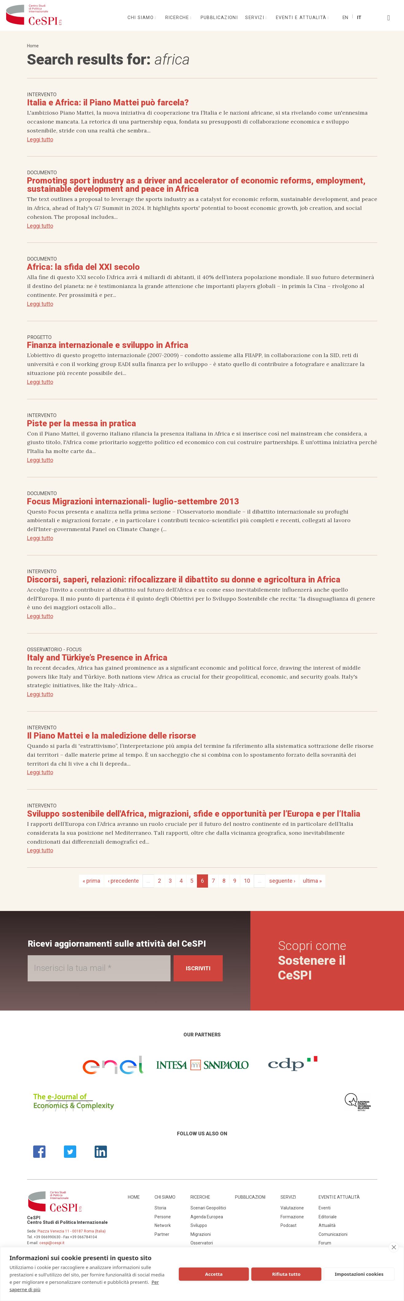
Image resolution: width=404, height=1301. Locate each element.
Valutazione (292, 1207)
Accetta (214, 1274)
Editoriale (328, 1216)
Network (163, 1225)
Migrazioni (200, 1234)
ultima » (312, 880)
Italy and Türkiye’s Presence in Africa (97, 658)
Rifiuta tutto (286, 1274)
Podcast (288, 1225)
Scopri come (312, 961)
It (359, 17)
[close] (394, 1247)
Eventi (325, 1207)
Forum (325, 1242)
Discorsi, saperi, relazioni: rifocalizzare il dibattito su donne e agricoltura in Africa (183, 580)
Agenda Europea (206, 1216)
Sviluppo (198, 1225)
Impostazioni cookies (359, 1274)
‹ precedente (123, 880)
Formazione (292, 1216)
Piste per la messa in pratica (81, 423)
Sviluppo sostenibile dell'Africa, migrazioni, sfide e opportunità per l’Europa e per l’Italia (193, 814)
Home (33, 45)
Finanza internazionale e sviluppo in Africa (107, 345)
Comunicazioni (333, 1234)
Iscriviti (198, 968)
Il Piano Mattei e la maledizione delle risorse (111, 736)
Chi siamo (141, 17)
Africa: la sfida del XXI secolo (83, 267)
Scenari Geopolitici (208, 1207)
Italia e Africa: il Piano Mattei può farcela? (108, 103)
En (345, 17)
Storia (160, 1207)
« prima (91, 880)
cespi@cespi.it (52, 1243)
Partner (162, 1234)
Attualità (327, 1225)
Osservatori (201, 1242)
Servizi (255, 17)
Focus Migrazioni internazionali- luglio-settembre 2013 (133, 502)
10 (247, 880)
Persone (163, 1216)
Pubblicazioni (219, 17)
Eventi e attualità (302, 17)
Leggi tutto (40, 139)
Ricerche (178, 17)
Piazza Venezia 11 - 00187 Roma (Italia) (71, 1231)
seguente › (282, 880)
